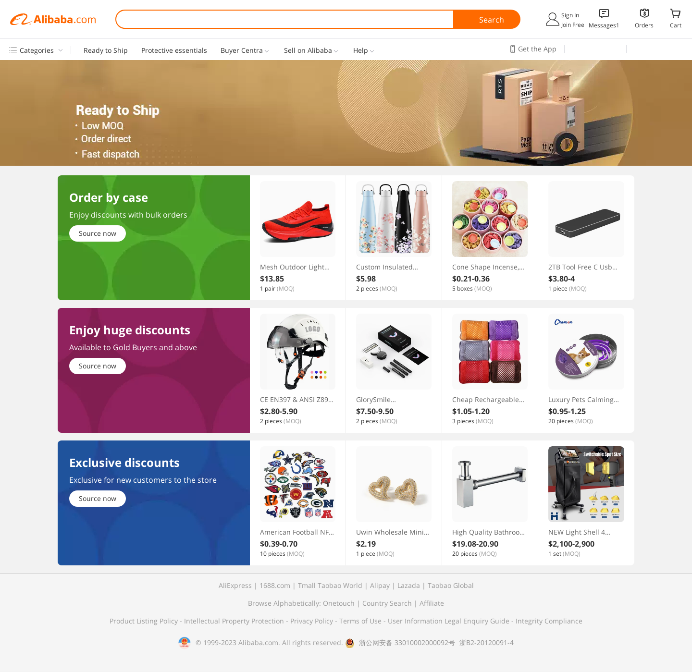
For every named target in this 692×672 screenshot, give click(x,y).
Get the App (537, 48)
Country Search (387, 603)
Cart (675, 25)
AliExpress (235, 585)
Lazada (408, 585)
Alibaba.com (53, 19)
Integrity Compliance (549, 620)
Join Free (572, 25)
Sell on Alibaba (308, 50)
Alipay (380, 585)
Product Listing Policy (145, 620)
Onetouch (339, 603)
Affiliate (432, 603)
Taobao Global (451, 585)
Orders (644, 25)
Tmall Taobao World (330, 585)
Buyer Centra (242, 50)
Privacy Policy (312, 620)
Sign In (570, 15)
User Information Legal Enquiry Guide (448, 620)
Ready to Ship (106, 50)
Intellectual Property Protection (235, 620)
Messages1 (604, 25)
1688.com (275, 585)
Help (360, 50)
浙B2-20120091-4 (486, 642)
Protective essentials (174, 50)
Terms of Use (361, 620)
